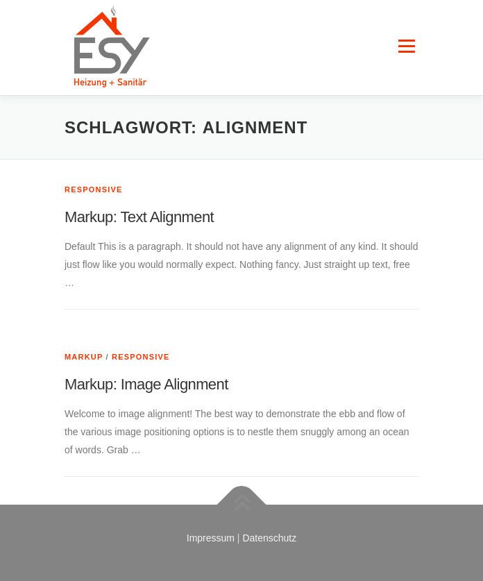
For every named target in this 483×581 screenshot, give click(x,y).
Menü (406, 33)
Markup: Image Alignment (146, 384)
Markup (84, 357)
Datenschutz (269, 538)
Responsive (94, 189)
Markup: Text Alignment (139, 217)
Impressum (211, 538)
